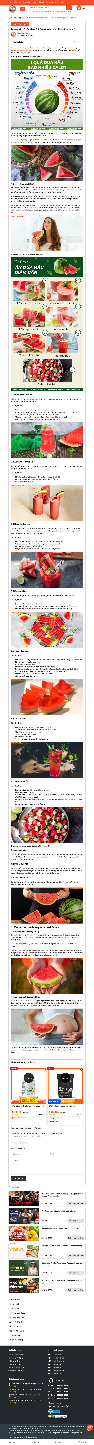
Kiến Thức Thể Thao (16, 1322)
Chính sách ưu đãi (14, 1364)
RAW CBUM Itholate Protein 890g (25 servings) (28, 1106)
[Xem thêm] (77, 42)
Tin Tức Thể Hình (15, 1308)
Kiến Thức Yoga (14, 1326)
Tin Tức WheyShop (15, 1340)
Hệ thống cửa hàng (64, 11)
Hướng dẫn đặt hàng (15, 1358)
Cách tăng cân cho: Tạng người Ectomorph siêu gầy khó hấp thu (62, 1264)
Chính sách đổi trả (54, 1367)
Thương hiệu (43, 11)
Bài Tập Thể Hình (15, 1304)
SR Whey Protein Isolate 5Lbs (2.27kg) (62, 1106)
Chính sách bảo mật (55, 1355)
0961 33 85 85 (62, 1392)
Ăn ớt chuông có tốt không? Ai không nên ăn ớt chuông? (60, 1229)
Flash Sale (33, 11)
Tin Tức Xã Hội (14, 1335)
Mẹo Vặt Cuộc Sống (16, 1331)
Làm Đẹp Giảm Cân (16, 1317)
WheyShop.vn (32, 1437)
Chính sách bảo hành (55, 1364)
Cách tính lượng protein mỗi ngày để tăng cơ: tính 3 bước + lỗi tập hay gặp (62, 1195)
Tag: (12, 1128)
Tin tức (53, 11)
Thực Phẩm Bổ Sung (16, 1313)
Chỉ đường (12, 1386)
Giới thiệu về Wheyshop (16, 1355)
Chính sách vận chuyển (56, 1361)
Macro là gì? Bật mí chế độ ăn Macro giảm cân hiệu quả (62, 1281)
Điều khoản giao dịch (15, 1370)
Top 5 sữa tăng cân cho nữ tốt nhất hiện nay (59, 1211)
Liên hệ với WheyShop (16, 1367)
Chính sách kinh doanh (56, 1358)
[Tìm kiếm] (69, 7)
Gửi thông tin (18, 1179)
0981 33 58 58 (62, 1385)
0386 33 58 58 (62, 1395)
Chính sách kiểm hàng (56, 1370)
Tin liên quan (13, 1187)
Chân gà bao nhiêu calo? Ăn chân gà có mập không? (62, 1246)
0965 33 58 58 (62, 1398)
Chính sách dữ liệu (54, 1374)
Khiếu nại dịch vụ (14, 1361)
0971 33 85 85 (62, 1388)
